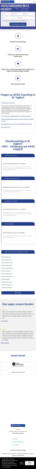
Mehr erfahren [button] (7, 467)
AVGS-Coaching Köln (6, 280)
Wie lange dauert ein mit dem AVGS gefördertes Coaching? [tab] (16, 124)
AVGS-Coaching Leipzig (6, 283)
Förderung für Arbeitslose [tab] (8, 103)
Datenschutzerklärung (12, 21)
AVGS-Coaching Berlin (6, 257)
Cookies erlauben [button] (30, 463)
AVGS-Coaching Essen (6, 271)
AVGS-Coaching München (7, 286)
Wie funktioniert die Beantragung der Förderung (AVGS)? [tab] (16, 116)
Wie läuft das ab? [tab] (5, 127)
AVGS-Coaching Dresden (7, 266)
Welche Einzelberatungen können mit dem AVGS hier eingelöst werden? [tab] (17, 120)
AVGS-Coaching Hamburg (7, 277)
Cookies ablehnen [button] (22, 463)
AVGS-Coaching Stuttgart (7, 289)
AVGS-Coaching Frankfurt (7, 274)
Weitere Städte (18, 294)
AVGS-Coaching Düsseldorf (7, 269)
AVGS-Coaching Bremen (6, 260)
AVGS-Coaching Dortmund (7, 263)
